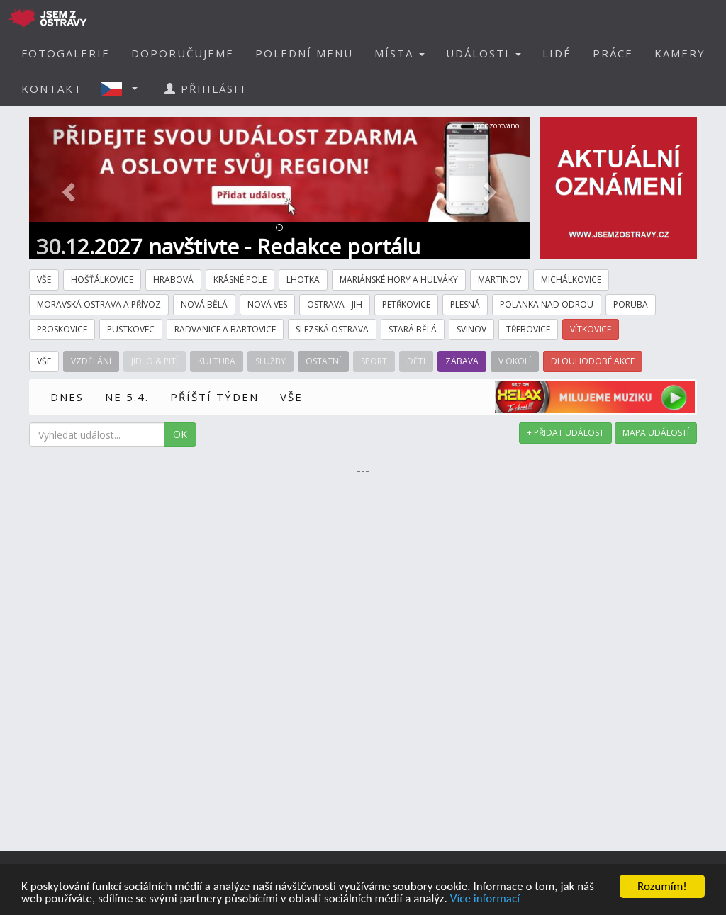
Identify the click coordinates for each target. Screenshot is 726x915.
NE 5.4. (127, 397)
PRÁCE (613, 53)
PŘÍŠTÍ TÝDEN (214, 397)
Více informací (485, 898)
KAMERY (679, 53)
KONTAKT (51, 89)
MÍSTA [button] (399, 53)
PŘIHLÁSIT (205, 89)
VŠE (291, 397)
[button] (123, 88)
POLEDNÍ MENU (304, 53)
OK (180, 434)
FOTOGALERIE (65, 53)
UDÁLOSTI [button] (483, 53)
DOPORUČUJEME (182, 53)
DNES (67, 397)
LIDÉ (556, 53)
